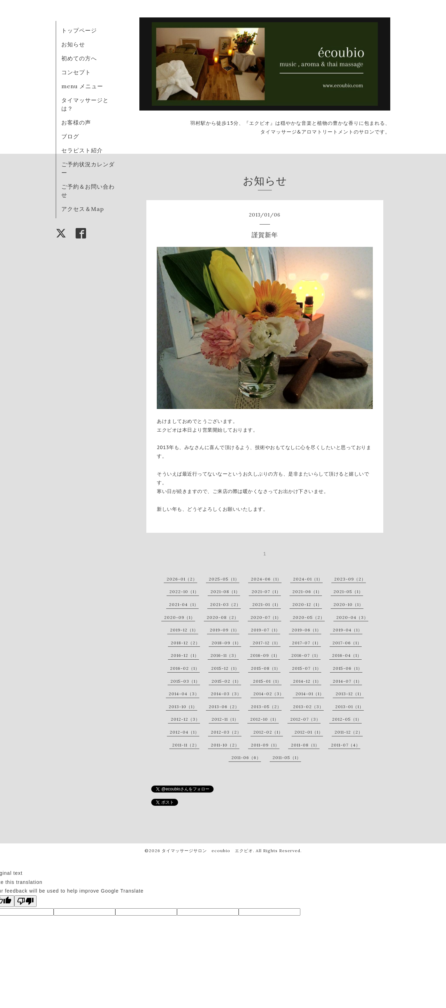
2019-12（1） (184, 629)
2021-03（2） (225, 604)
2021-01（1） (266, 604)
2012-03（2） (226, 732)
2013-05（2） (266, 706)
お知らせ (73, 44)
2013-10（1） (183, 706)
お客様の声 (76, 122)
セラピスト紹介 (82, 150)
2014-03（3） (226, 693)
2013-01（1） (349, 706)
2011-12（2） (348, 732)
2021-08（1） (225, 591)
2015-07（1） (306, 668)
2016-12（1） (185, 655)
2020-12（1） (307, 604)
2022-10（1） (184, 591)
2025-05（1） (224, 579)
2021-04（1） (184, 604)
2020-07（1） (266, 617)
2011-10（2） (225, 745)
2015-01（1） (267, 681)
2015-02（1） (226, 681)
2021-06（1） (307, 591)
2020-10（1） (348, 604)
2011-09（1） (265, 745)
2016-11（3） (224, 655)
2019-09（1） (224, 629)
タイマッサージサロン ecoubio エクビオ (207, 850)
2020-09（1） (179, 617)
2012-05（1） (347, 719)
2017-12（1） (266, 642)
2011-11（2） (185, 745)
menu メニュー (85, 86)
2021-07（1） (266, 591)
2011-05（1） (286, 757)
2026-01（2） (182, 579)
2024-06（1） (266, 579)
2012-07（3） (305, 719)
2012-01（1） (308, 732)
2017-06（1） (347, 642)
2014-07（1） (347, 681)
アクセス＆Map (82, 208)
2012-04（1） (184, 732)
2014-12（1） (307, 681)
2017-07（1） (306, 642)
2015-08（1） (265, 668)
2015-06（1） (347, 668)
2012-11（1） (225, 719)
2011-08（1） (305, 745)
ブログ (70, 136)
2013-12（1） (350, 693)
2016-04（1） (347, 655)
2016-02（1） (185, 668)
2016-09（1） (265, 655)
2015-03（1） (185, 681)
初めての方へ (79, 58)
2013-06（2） (224, 706)
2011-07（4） (345, 745)
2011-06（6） (246, 757)
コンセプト (76, 72)
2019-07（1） (265, 629)
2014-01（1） (309, 693)
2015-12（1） (225, 668)
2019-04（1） (347, 629)
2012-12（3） (185, 719)
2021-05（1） (348, 591)
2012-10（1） (264, 719)
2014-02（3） (268, 693)
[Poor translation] (25, 901)
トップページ (79, 30)
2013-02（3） (308, 706)
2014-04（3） (184, 693)
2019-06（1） (306, 629)
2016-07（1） (306, 655)
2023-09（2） (350, 579)
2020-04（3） (352, 617)
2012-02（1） (268, 732)
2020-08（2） (223, 617)
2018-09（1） (226, 642)
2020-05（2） (309, 617)
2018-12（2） (185, 642)
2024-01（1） (308, 579)
